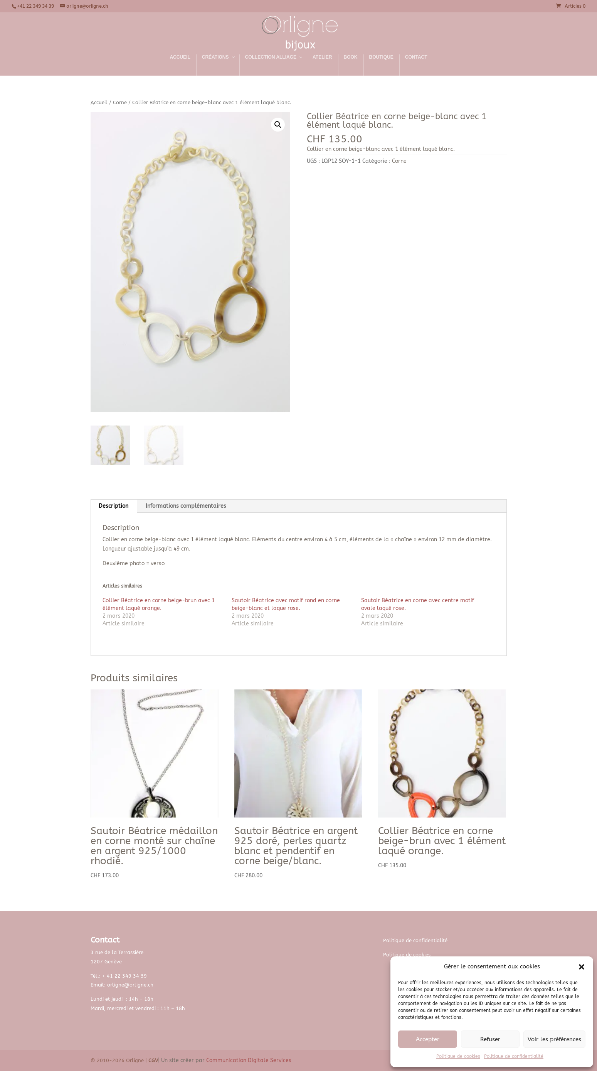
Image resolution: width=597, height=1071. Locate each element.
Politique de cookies (458, 1056)
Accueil (99, 102)
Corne (120, 102)
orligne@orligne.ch (130, 985)
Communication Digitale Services (248, 1060)
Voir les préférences (554, 1039)
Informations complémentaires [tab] (186, 506)
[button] (581, 967)
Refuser (490, 1039)
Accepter (427, 1039)
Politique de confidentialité (513, 1056)
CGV (153, 1060)
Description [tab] (113, 506)
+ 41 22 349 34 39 (124, 976)
